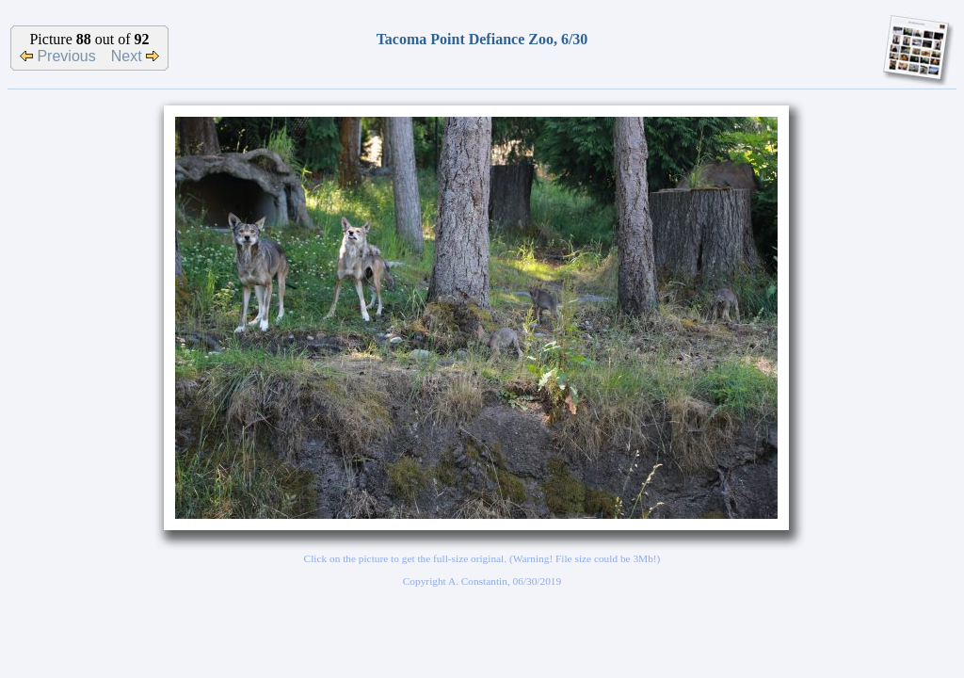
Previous (58, 56)
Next (135, 56)
